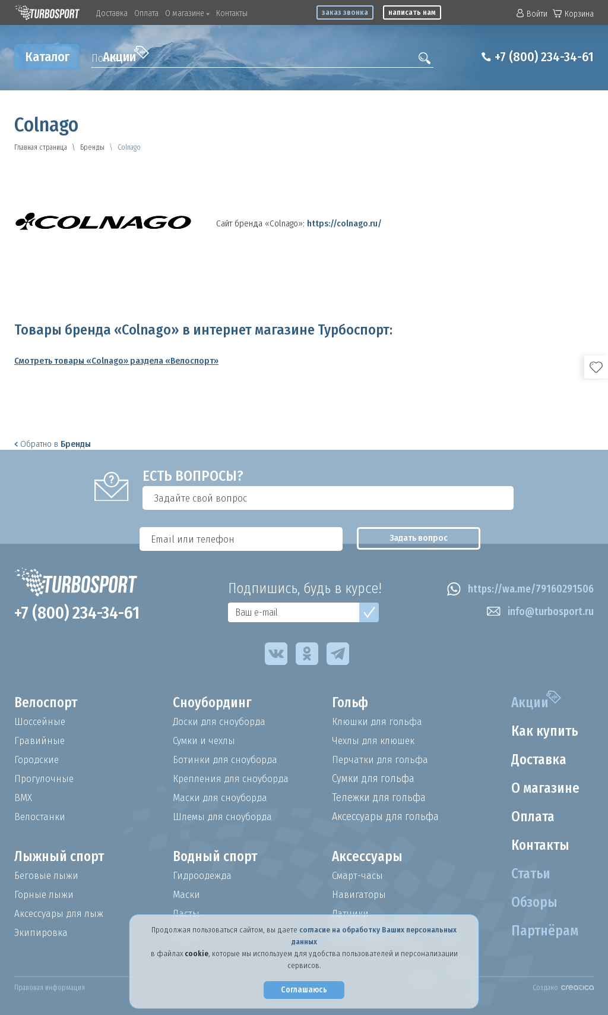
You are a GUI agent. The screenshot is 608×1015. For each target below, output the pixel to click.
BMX (23, 797)
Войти (532, 14)
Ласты (186, 913)
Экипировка (41, 932)
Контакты (232, 13)
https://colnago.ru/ (344, 223)
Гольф (351, 703)
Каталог (47, 57)
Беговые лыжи (47, 875)
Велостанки (40, 816)
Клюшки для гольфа (378, 721)
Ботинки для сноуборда (227, 759)
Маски (186, 894)
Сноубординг (214, 703)
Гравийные (40, 740)
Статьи (529, 874)
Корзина (573, 14)
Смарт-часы (358, 875)
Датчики (350, 913)
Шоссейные (40, 721)
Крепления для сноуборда (233, 778)
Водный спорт (217, 857)
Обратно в (52, 444)
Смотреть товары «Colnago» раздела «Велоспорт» (116, 360)
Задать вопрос (546, 498)
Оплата (146, 13)
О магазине (187, 13)
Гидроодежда (204, 875)
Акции (126, 55)
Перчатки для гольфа (381, 759)
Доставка (112, 13)
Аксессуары (368, 857)
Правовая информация (49, 987)
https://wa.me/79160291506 (517, 589)
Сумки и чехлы (206, 740)
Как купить (543, 731)
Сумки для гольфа (373, 778)
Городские (37, 759)
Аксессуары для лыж (60, 913)
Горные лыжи (44, 894)
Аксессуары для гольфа (385, 816)
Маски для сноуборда (221, 797)
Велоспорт (47, 703)
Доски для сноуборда (221, 721)
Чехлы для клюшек (375, 740)
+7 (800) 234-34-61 (539, 57)
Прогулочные (45, 778)
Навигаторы (359, 894)
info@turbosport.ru (538, 612)
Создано (563, 988)
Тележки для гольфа (379, 797)
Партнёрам (543, 931)
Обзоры (532, 903)
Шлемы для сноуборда (225, 816)
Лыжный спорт (61, 857)
